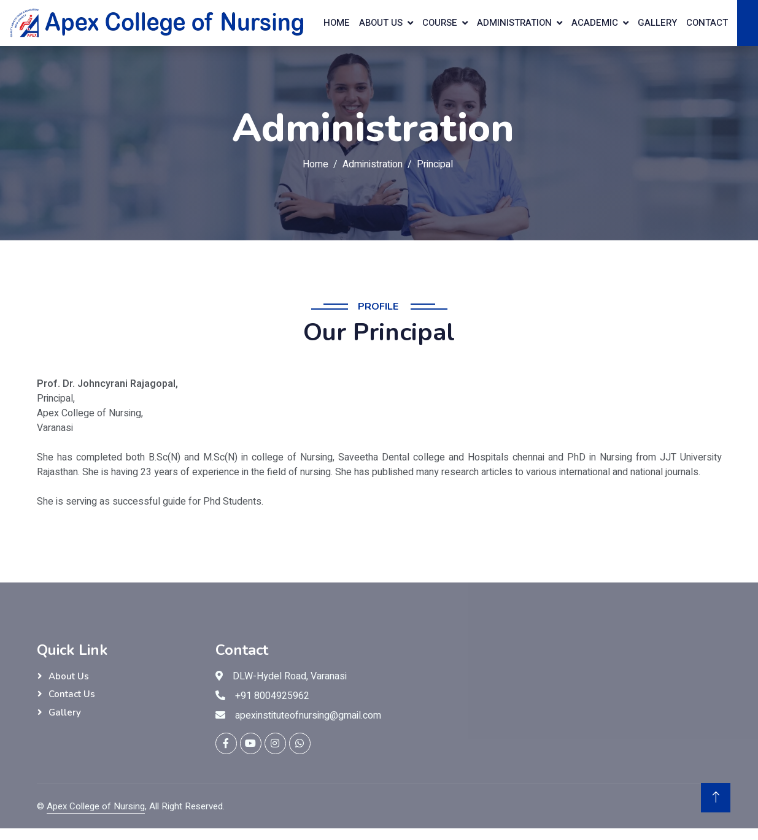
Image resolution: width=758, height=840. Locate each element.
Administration (514, 22)
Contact (707, 22)
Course (439, 22)
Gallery (657, 22)
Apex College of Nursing (96, 806)
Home (315, 164)
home (336, 22)
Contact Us (71, 694)
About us (381, 22)
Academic (594, 22)
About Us (68, 676)
